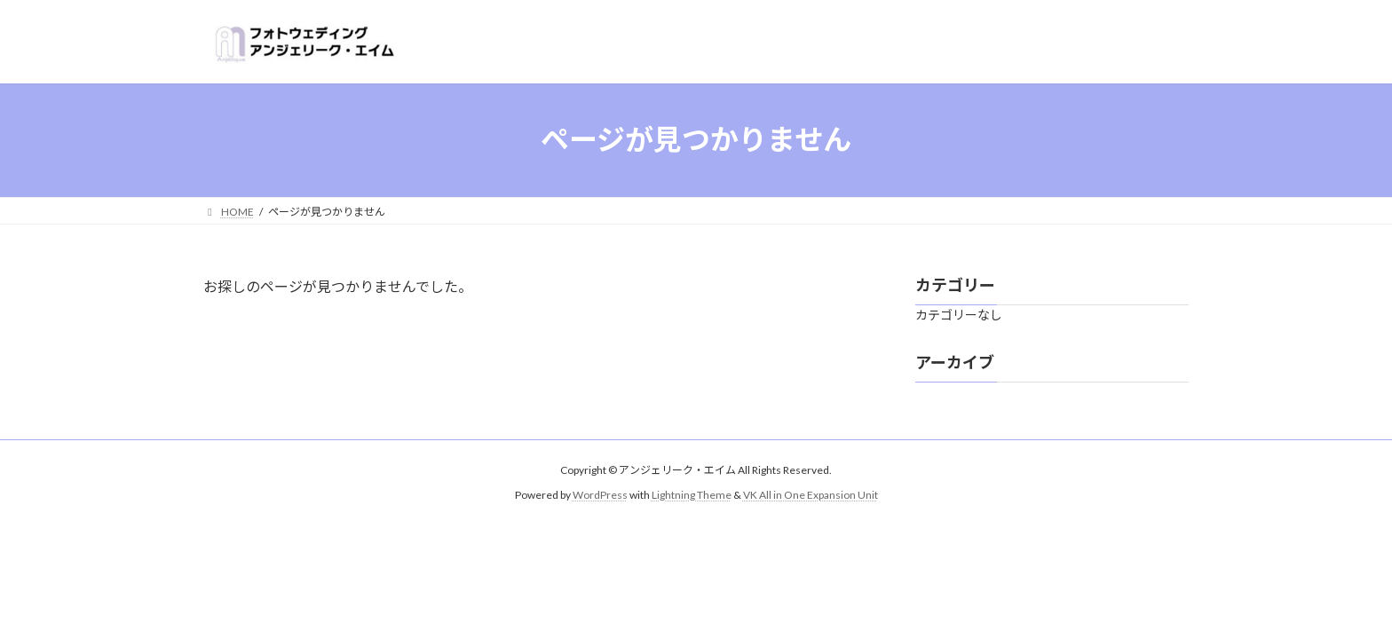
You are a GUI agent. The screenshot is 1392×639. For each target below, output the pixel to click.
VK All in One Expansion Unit (810, 494)
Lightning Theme (692, 494)
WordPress (600, 494)
